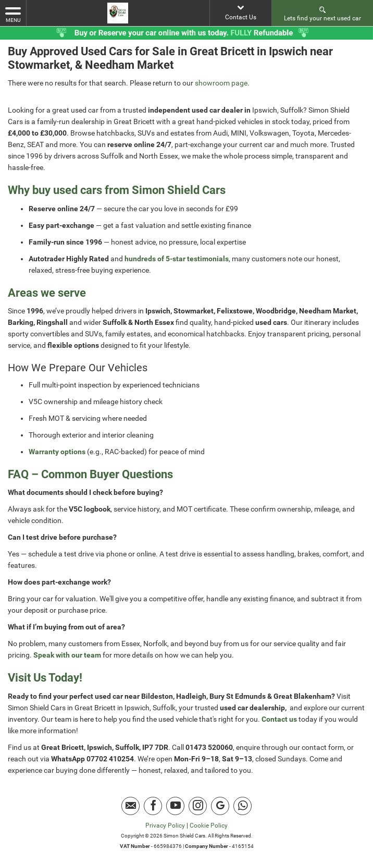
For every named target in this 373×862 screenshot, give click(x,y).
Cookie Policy (209, 825)
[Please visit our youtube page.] (175, 806)
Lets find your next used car (322, 13)
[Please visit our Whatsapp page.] (242, 806)
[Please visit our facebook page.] (153, 806)
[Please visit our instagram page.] (198, 806)
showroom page (221, 83)
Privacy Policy (165, 825)
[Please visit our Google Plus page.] (220, 806)
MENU (13, 14)
